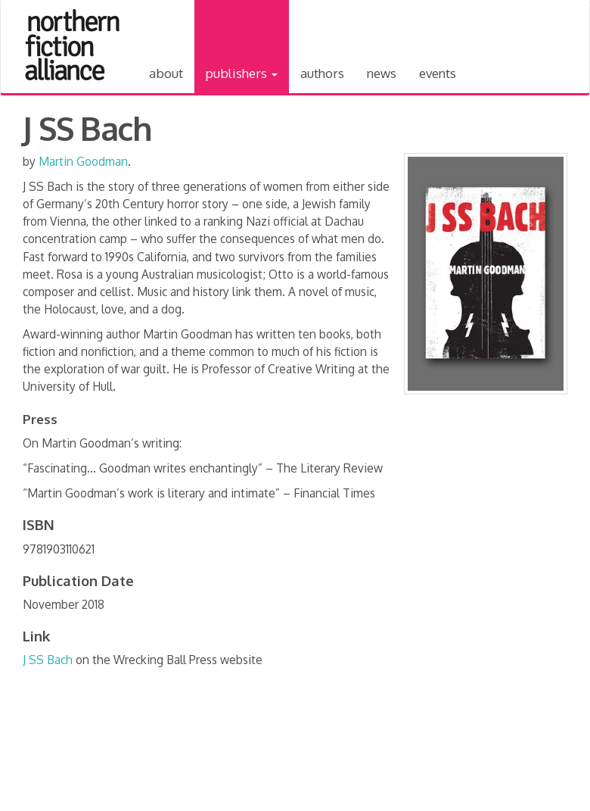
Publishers (242, 73)
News (381, 73)
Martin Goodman (83, 161)
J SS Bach (48, 659)
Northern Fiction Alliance (73, 45)
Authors (322, 73)
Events (437, 73)
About (166, 73)
